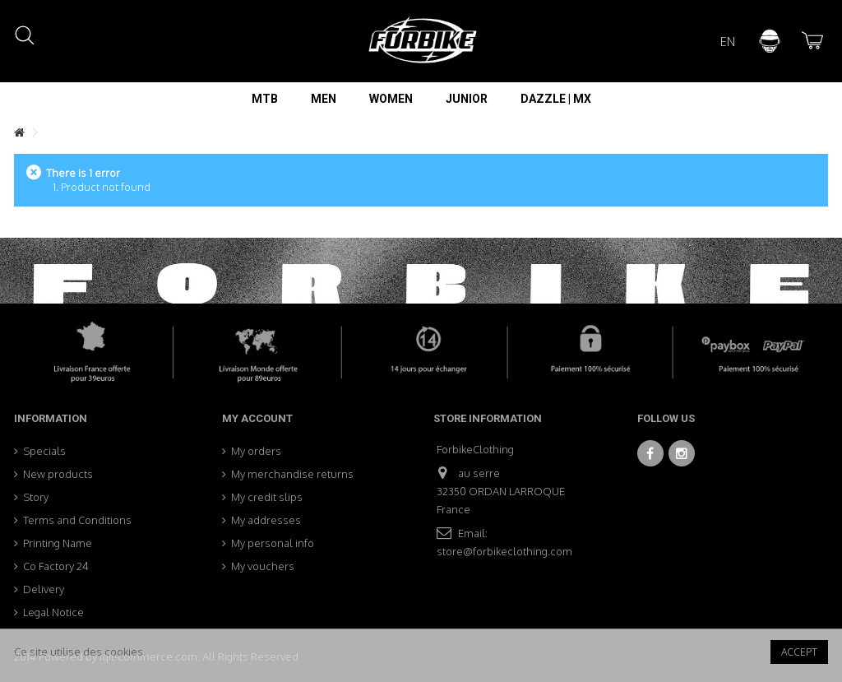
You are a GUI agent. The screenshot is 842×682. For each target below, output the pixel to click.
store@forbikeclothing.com (504, 551)
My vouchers (262, 566)
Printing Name (57, 543)
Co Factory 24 (56, 566)
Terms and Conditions (77, 520)
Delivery (43, 589)
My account (257, 418)
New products (58, 473)
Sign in (769, 41)
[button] (264, 98)
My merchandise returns (292, 473)
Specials (44, 450)
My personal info (272, 543)
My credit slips (267, 496)
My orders (256, 450)
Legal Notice (53, 612)
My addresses (266, 520)
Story (36, 496)
